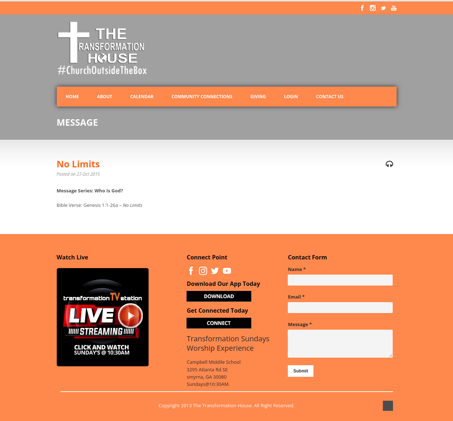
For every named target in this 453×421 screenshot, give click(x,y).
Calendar (141, 96)
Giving (258, 96)
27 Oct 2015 (88, 174)
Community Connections (201, 96)
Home (72, 96)
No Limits (78, 164)
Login (291, 96)
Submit (300, 371)
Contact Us (329, 96)
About (104, 96)
